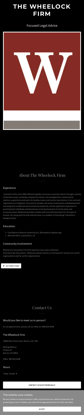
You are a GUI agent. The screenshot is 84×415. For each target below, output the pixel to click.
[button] (16, 374)
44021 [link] (15, 353)
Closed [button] (12, 373)
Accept (42, 412)
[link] (42, 15)
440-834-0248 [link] (14, 359)
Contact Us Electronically (42, 385)
